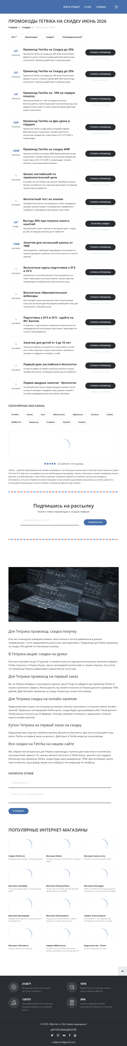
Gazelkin (81, 422)
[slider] (50, 464)
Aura (43, 414)
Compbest (50, 422)
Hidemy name (59, 414)
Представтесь (20, 782)
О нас (88, 6)
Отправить (18, 811)
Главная (12, 27)
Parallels (15, 414)
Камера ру (33, 422)
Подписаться (95, 522)
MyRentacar (78, 414)
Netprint (66, 422)
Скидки (101, 6)
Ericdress (95, 414)
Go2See (110, 414)
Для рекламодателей (63, 1029)
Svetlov (30, 414)
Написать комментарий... (28, 794)
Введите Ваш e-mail (36, 520)
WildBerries (16, 422)
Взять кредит (71, 6)
